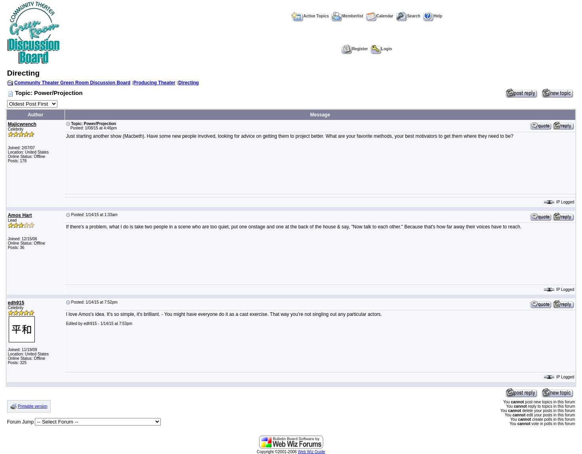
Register (354, 49)
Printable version (32, 406)
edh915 (16, 303)
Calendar (380, 16)
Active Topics (310, 16)
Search (408, 16)
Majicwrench (22, 124)
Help (432, 16)
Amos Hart (20, 215)
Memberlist (347, 16)
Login (381, 49)
